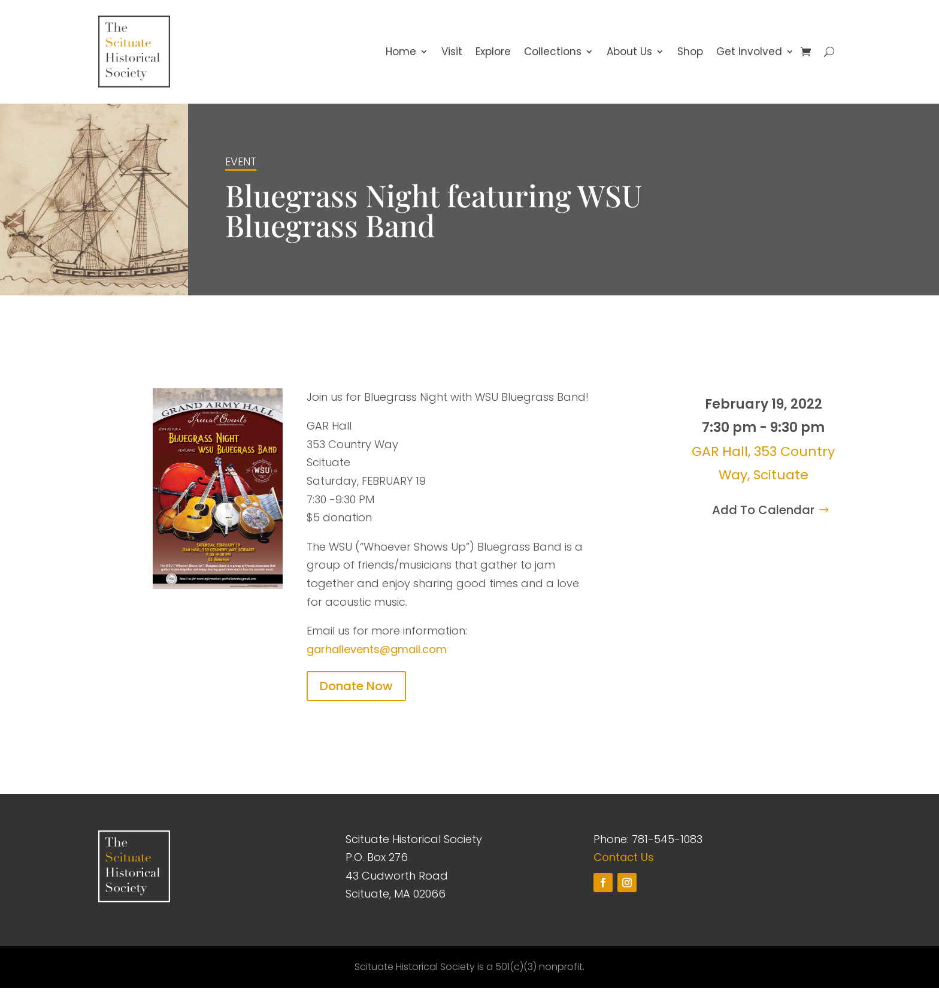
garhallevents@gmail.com (377, 654)
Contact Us (623, 862)
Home (401, 54)
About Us (629, 54)
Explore (493, 54)
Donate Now (356, 691)
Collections (552, 54)
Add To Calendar (763, 515)
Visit (451, 54)
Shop (690, 54)
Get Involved (749, 54)
